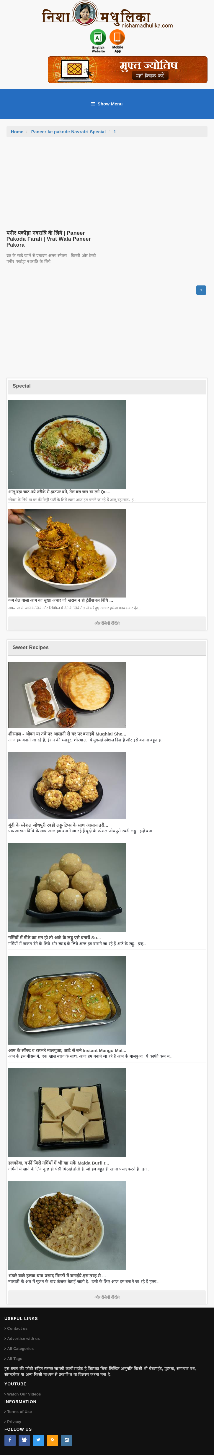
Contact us (17, 1328)
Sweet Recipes (31, 647)
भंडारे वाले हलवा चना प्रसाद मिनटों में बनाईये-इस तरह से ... (57, 1275)
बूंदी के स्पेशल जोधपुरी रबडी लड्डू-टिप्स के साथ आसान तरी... (58, 825)
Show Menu (106, 104)
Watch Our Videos (24, 1394)
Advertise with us (23, 1338)
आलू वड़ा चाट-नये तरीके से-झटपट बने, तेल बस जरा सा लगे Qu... (59, 491)
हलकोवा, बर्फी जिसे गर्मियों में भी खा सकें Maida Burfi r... (58, 1162)
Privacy (14, 1421)
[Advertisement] (107, 181)
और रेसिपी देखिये (107, 623)
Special (22, 386)
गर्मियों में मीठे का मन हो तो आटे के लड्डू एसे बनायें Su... (54, 937)
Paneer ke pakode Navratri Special (68, 131)
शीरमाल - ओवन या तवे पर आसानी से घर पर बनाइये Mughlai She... (67, 733)
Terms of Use (19, 1411)
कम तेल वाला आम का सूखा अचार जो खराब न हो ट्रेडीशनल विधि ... (60, 600)
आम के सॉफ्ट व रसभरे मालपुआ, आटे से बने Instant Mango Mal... (67, 1050)
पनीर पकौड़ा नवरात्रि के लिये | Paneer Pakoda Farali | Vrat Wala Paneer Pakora (48, 239)
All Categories (20, 1348)
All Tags (14, 1358)
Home (17, 131)
